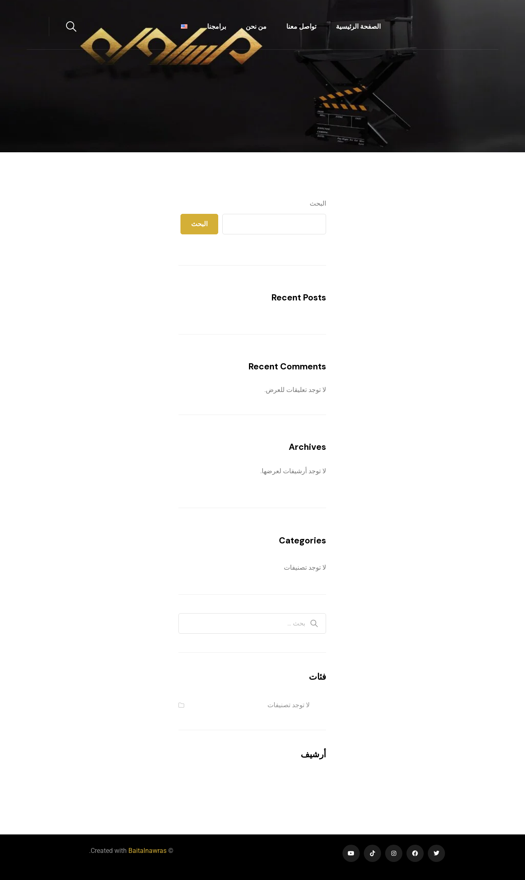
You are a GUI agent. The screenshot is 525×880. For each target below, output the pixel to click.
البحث (318, 203)
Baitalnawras (147, 851)
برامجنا (216, 26)
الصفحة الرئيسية (358, 26)
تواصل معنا (301, 26)
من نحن (256, 26)
